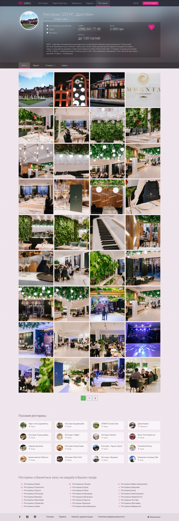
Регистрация (150, 3)
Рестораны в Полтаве (130, 500)
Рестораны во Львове (81, 484)
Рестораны (103, 3)
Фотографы (43, 3)
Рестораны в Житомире (130, 503)
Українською (154, 517)
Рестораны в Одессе (32, 490)
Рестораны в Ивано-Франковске (134, 484)
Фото (24, 65)
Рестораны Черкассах (81, 503)
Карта (64, 65)
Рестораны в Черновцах (82, 494)
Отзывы (50, 65)
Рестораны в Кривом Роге (131, 497)
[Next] (95, 398)
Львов (51, 29)
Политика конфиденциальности (111, 517)
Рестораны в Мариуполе (131, 506)
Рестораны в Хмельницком (132, 494)
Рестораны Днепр (128, 490)
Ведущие (89, 3)
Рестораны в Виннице (33, 497)
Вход (136, 3)
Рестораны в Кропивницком (84, 506)
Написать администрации (82, 517)
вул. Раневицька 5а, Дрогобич (60, 26)
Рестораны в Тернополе (34, 487)
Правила (62, 517)
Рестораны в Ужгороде (33, 494)
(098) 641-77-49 (89, 29)
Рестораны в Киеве (32, 484)
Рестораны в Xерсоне (81, 500)
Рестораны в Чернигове (34, 503)
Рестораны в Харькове (130, 487)
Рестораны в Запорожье (82, 497)
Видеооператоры (60, 3)
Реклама (50, 517)
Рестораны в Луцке (80, 487)
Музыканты (76, 3)
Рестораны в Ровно (80, 490)
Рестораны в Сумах (32, 506)
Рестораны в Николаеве (34, 500)
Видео (36, 65)
